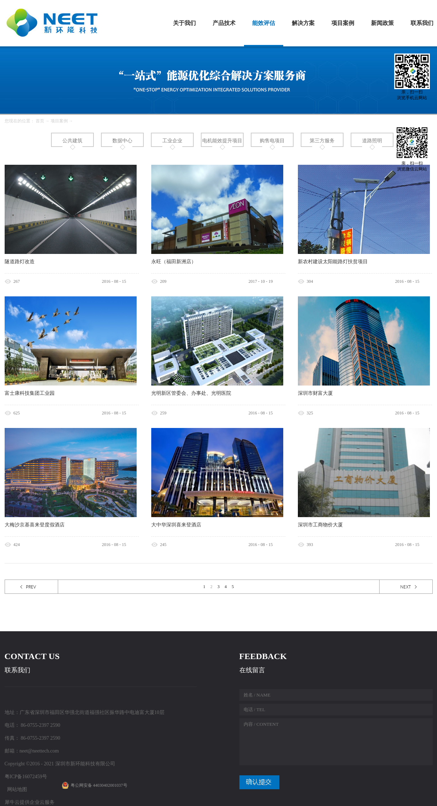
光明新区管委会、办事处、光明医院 (191, 393)
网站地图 (16, 789)
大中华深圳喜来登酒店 (176, 524)
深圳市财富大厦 (315, 393)
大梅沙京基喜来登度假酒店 (35, 524)
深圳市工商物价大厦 (320, 524)
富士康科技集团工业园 (30, 393)
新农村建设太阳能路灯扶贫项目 (333, 261)
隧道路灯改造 (20, 261)
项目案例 (59, 120)
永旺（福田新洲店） (173, 261)
